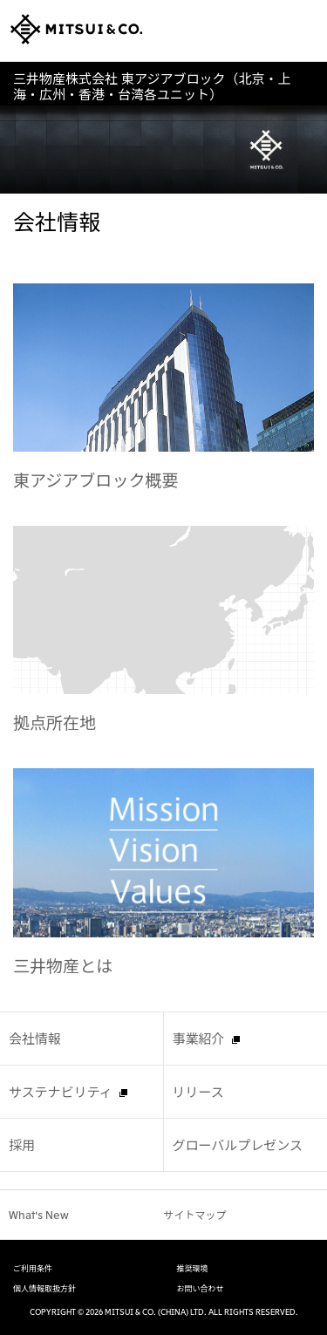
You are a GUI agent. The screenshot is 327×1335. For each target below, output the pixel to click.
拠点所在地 (54, 721)
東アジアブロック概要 (96, 479)
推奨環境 (192, 1268)
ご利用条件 (32, 1268)
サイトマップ (195, 1214)
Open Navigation (304, 30)
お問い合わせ (200, 1289)
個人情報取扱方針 (44, 1289)
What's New (39, 1214)
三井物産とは (62, 965)
